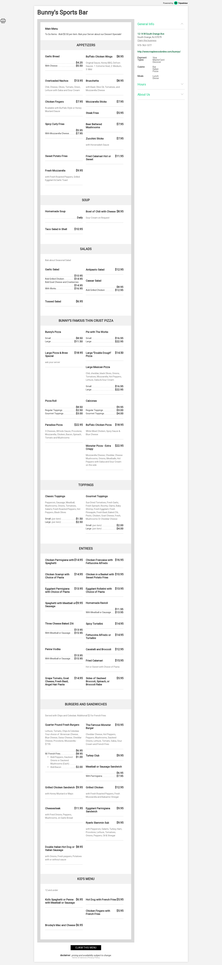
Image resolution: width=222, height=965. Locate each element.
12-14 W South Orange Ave (150, 34)
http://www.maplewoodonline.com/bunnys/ (159, 51)
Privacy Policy (94, 958)
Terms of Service (79, 958)
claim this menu (85, 947)
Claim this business (146, 40)
